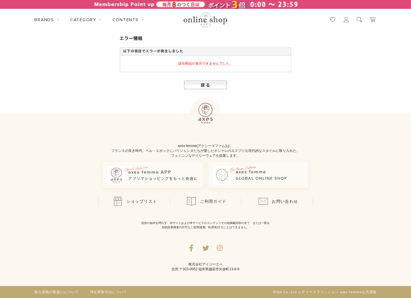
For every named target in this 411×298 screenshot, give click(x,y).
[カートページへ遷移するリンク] (373, 19)
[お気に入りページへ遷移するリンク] (333, 19)
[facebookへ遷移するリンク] (191, 248)
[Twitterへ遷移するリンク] (205, 248)
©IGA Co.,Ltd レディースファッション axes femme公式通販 (325, 292)
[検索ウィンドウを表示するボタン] (359, 19)
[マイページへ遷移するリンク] (346, 19)
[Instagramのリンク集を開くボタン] (219, 248)
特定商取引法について (108, 292)
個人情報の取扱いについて (56, 292)
